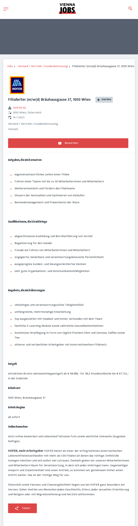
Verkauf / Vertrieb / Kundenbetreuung (43, 66)
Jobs (10, 66)
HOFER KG (19, 107)
